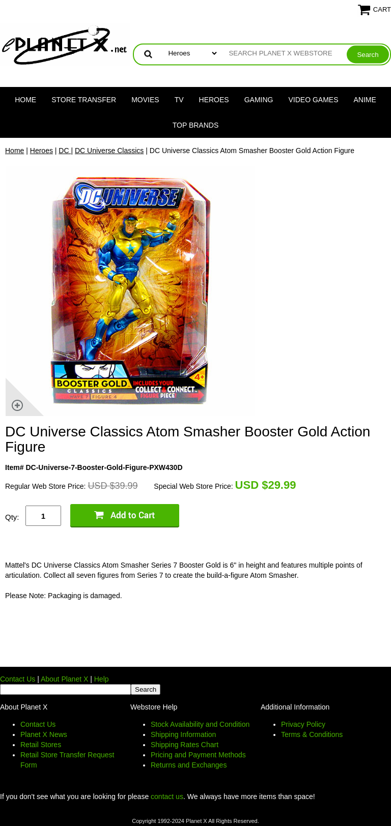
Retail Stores (40, 745)
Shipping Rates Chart (184, 745)
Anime (365, 100)
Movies (145, 100)
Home (25, 100)
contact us (167, 796)
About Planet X (64, 679)
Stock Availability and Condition (200, 724)
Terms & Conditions (312, 734)
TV (179, 100)
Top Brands (196, 125)
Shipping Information (183, 734)
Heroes (214, 100)
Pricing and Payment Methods (198, 755)
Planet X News (43, 734)
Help (101, 679)
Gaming (258, 100)
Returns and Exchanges (189, 765)
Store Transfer (83, 100)
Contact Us (17, 679)
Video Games (313, 100)
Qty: (12, 517)
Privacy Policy (303, 724)
